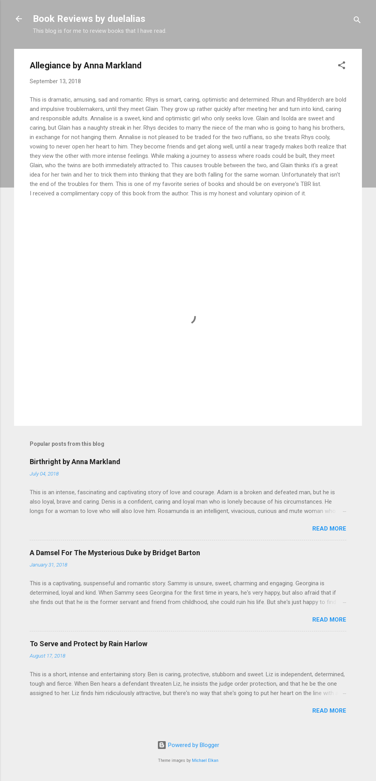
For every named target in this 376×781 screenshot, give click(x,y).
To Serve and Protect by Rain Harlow (88, 644)
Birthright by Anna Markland (75, 462)
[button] (341, 67)
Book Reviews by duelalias (89, 18)
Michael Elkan (205, 760)
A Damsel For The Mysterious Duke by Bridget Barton (115, 553)
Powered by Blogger (188, 745)
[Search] (357, 21)
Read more (329, 528)
